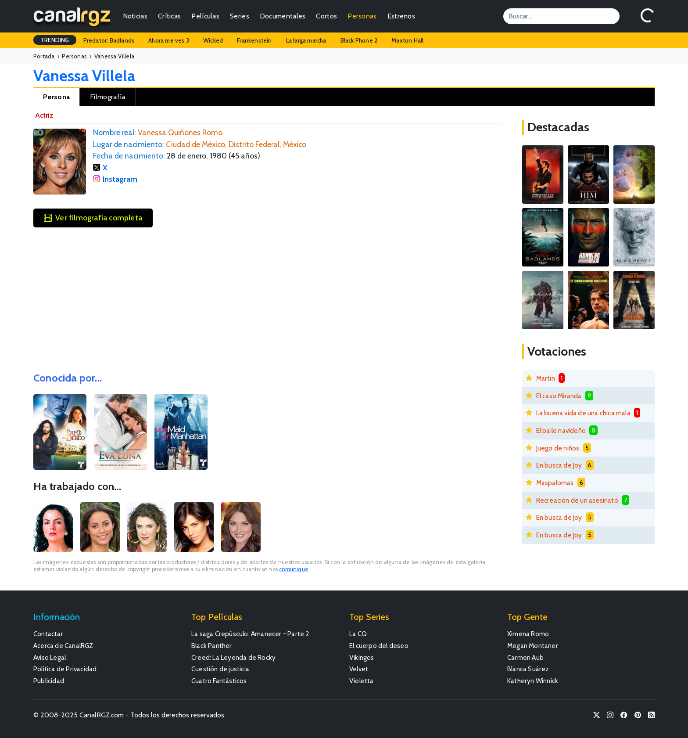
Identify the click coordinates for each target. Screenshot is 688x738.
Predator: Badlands (109, 40)
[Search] (561, 16)
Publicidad (48, 681)
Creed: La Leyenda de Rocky (233, 657)
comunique (293, 569)
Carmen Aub (525, 657)
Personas (362, 16)
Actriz (44, 115)
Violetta (361, 681)
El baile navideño (561, 430)
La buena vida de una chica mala (583, 413)
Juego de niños (558, 448)
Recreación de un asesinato (577, 500)
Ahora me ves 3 (168, 40)
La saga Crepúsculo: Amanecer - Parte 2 (250, 634)
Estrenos (401, 16)
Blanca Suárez (528, 669)
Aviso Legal (49, 657)
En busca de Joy (559, 465)
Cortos (326, 16)
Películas (205, 16)
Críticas (169, 16)
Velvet (358, 669)
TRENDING (54, 39)
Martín (545, 378)
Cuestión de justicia (220, 669)
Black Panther (211, 645)
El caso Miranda (559, 396)
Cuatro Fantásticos (219, 681)
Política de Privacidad (65, 669)
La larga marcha (306, 40)
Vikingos (361, 657)
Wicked (213, 40)
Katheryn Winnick (532, 681)
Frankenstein (254, 40)
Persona (56, 97)
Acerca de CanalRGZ (63, 645)
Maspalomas (555, 483)
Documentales (283, 16)
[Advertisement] (268, 296)
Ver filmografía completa (93, 217)
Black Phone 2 (359, 40)
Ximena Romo (528, 634)
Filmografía (107, 97)
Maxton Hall (407, 40)
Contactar (48, 634)
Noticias (135, 16)
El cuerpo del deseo (378, 645)
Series (239, 16)
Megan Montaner (532, 645)
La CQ (358, 634)
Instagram (120, 179)
